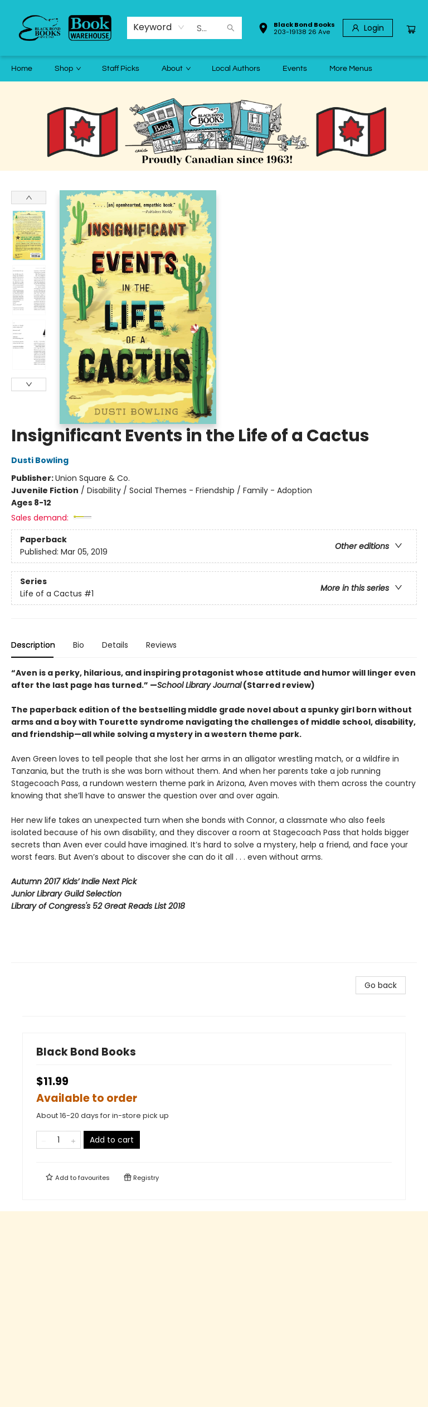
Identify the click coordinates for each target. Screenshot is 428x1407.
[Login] (368, 28)
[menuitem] (21, 68)
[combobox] (159, 27)
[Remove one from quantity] (44, 1140)
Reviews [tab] (161, 645)
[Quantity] (58, 1140)
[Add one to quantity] (73, 1140)
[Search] (231, 28)
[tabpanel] (214, 815)
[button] (296, 29)
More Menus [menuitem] (350, 69)
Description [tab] (33, 645)
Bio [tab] (78, 645)
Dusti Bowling (41, 460)
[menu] (214, 68)
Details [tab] (115, 645)
